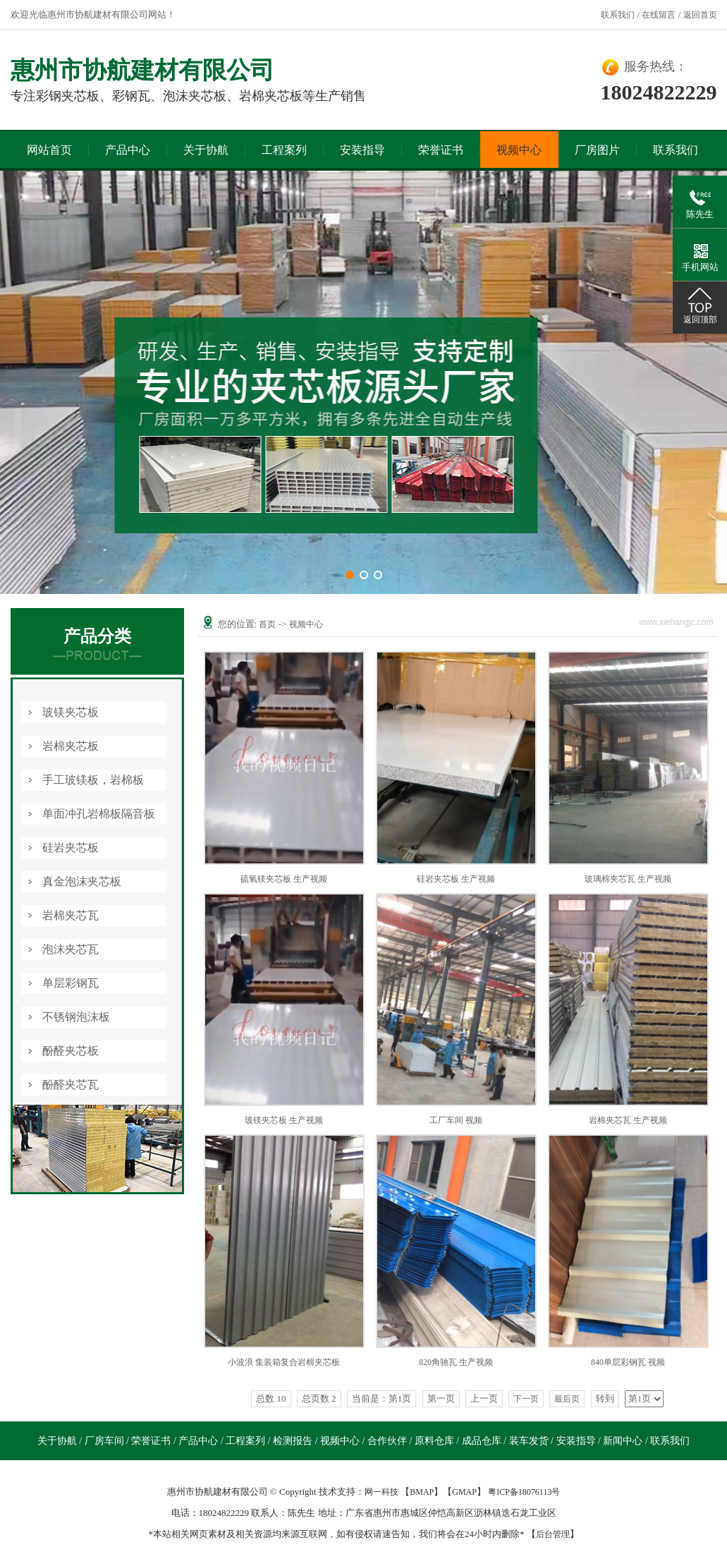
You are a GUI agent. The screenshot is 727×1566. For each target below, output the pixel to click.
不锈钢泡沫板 (76, 1017)
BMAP (422, 1492)
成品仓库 (483, 1441)
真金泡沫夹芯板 (81, 881)
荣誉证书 (440, 150)
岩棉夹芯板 (70, 746)
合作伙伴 (388, 1441)
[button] (350, 575)
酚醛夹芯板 (70, 1051)
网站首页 (49, 150)
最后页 (567, 1399)
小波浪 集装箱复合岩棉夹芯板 (284, 1362)
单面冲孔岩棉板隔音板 (98, 814)
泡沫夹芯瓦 (70, 949)
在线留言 (659, 15)
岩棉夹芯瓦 (70, 915)
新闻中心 (624, 1441)
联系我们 (618, 15)
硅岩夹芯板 (70, 848)
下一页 (526, 1399)
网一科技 (381, 1492)
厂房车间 (106, 1441)
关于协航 (205, 150)
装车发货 (530, 1441)
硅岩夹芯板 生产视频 (456, 879)
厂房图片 (597, 150)
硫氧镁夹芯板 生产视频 (283, 879)
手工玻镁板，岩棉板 (93, 780)
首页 (267, 624)
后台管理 (553, 1534)
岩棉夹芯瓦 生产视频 (628, 1120)
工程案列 (284, 150)
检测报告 (294, 1441)
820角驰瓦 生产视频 (456, 1362)
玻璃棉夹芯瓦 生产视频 (628, 879)
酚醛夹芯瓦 (70, 1085)
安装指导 (362, 150)
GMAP (464, 1492)
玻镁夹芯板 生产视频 (284, 1120)
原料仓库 (436, 1441)
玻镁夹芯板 (70, 712)
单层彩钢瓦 (70, 983)
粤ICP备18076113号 (524, 1492)
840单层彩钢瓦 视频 (628, 1362)
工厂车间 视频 (455, 1120)
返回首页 (700, 15)
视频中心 (519, 150)
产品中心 (127, 150)
